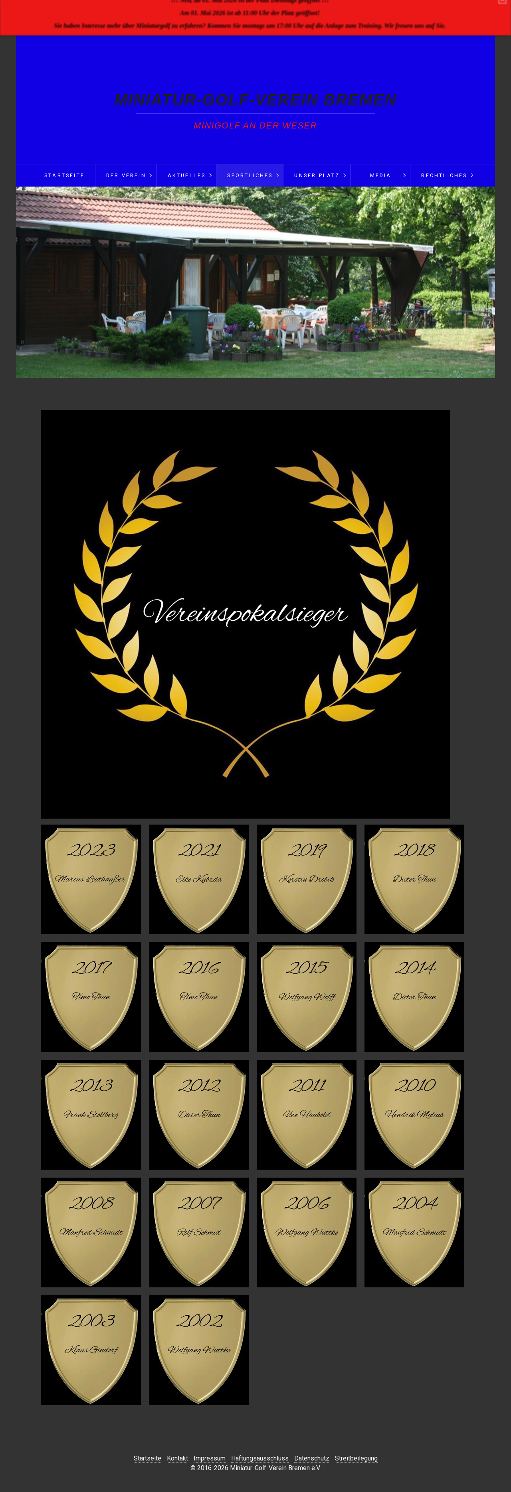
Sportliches (250, 175)
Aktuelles (187, 175)
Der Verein (126, 175)
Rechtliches (444, 175)
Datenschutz (311, 1458)
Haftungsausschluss (260, 1458)
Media (381, 175)
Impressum (210, 1458)
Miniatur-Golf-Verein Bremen (256, 100)
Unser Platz (317, 175)
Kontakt (177, 1458)
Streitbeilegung (356, 1458)
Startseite (64, 175)
